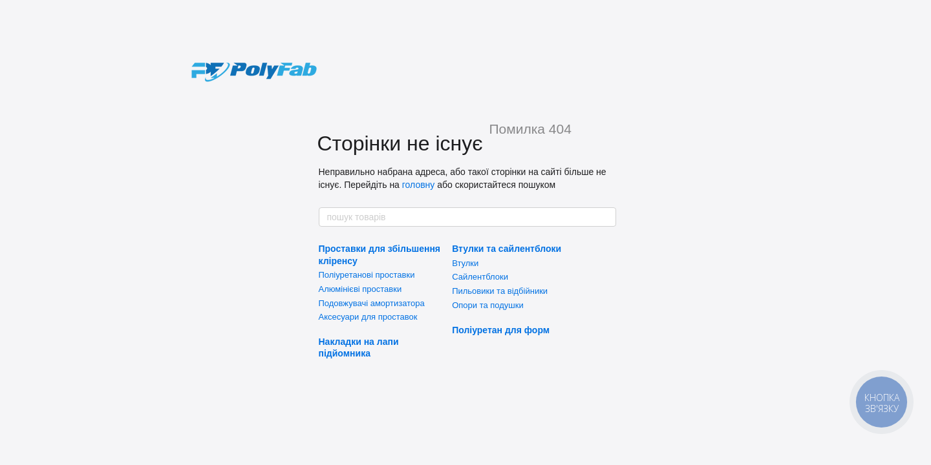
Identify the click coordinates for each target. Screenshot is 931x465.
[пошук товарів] (605, 217)
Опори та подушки (488, 305)
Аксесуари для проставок (368, 317)
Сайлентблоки (480, 277)
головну (418, 185)
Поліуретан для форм (501, 330)
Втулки (465, 263)
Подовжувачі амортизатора (372, 303)
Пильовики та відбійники (500, 291)
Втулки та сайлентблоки (506, 248)
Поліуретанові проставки (367, 275)
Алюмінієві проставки (360, 289)
